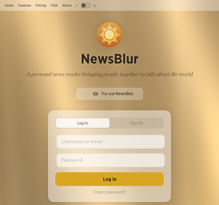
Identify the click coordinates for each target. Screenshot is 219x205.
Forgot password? (109, 192)
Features (24, 5)
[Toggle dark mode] (86, 5)
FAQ (54, 5)
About (67, 5)
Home (9, 5)
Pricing (41, 5)
